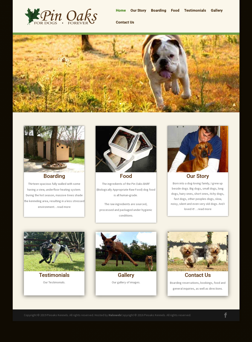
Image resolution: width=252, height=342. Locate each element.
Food (175, 11)
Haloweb (115, 315)
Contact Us (125, 22)
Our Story (138, 11)
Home (121, 11)
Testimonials (195, 11)
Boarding (158, 11)
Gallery (217, 11)
